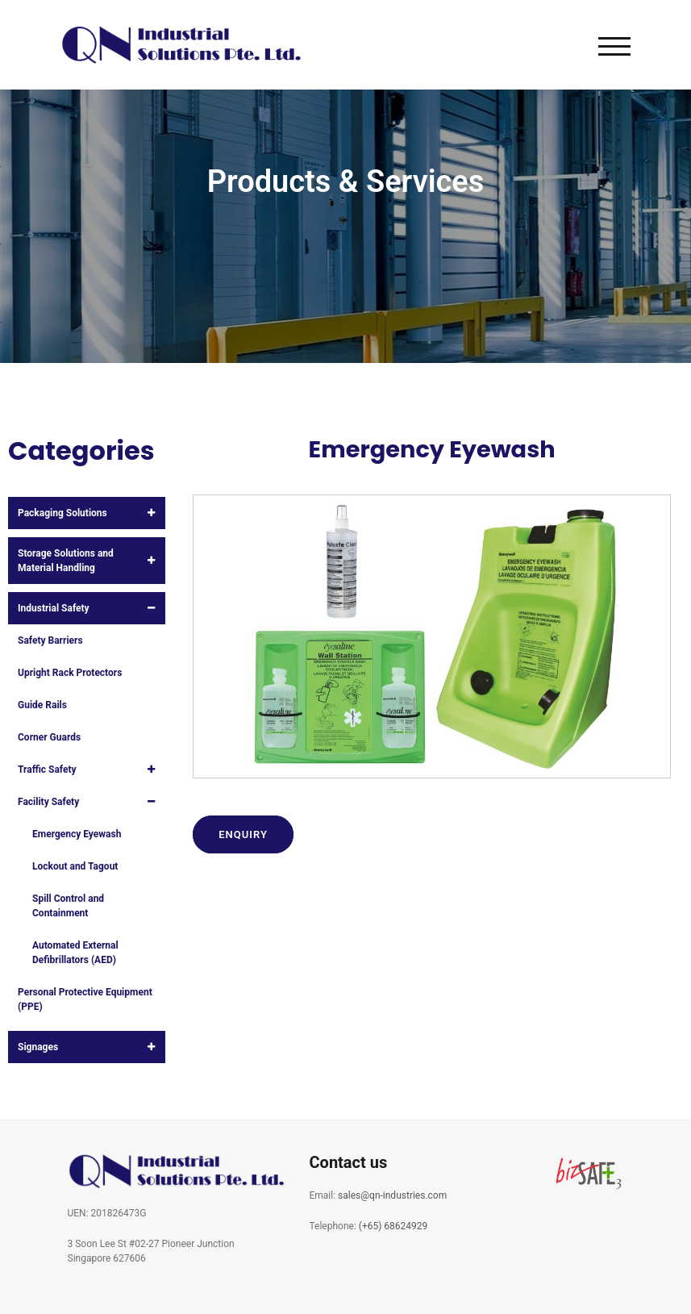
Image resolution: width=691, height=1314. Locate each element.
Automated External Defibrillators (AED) (75, 953)
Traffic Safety (47, 769)
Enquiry (243, 834)
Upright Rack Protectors (70, 672)
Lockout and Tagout (75, 866)
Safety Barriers (50, 640)
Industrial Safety (53, 608)
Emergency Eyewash (76, 834)
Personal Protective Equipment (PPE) (85, 999)
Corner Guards (49, 737)
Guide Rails (42, 705)
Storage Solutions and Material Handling (66, 561)
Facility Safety (48, 801)
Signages (38, 1047)
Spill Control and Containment (68, 906)
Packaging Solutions (62, 513)
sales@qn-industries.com (392, 1195)
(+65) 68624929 (393, 1226)
